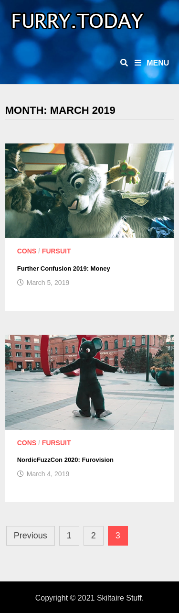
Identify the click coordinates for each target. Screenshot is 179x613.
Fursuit (56, 251)
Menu (152, 63)
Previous (30, 535)
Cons (26, 251)
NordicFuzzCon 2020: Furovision (65, 459)
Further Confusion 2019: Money (63, 268)
